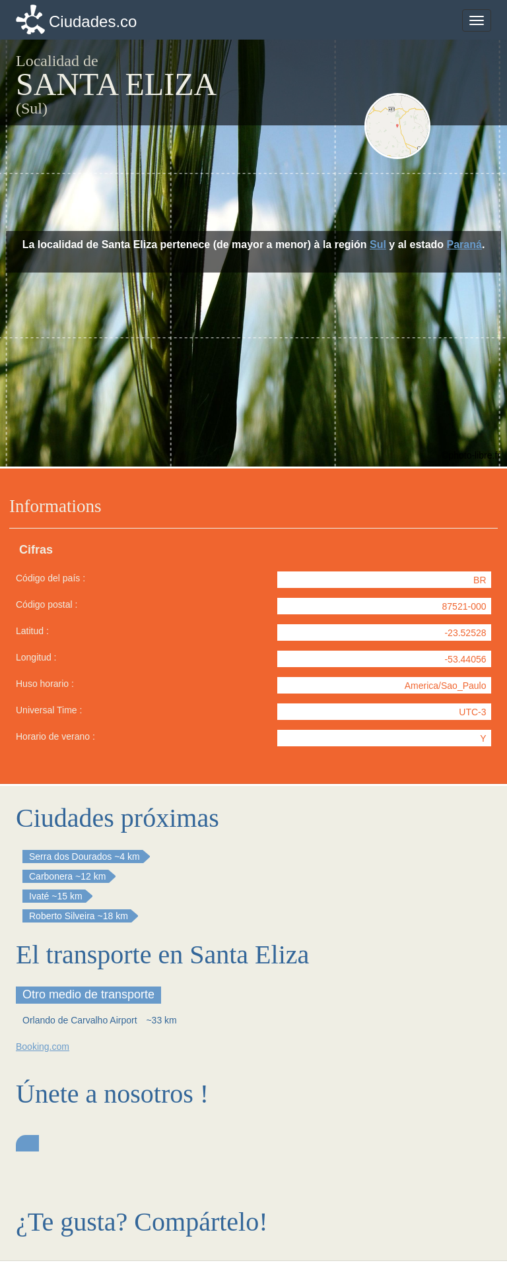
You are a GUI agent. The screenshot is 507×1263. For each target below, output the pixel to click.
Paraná (464, 244)
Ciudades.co (93, 21)
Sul (378, 244)
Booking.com (42, 1046)
